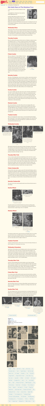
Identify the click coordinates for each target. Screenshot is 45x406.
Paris (34, 382)
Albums (10, 1)
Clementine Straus (12, 371)
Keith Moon (10, 380)
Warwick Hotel (14, 401)
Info (31, 19)
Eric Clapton (17, 373)
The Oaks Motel (23, 396)
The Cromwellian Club (18, 394)
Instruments (30, 1)
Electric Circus (11, 373)
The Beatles (11, 394)
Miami (13, 382)
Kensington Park (17, 380)
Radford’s (14, 387)
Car (32, 368)
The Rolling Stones (31, 396)
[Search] (39, 2)
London (22, 380)
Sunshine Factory (4, 2)
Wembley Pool (21, 401)
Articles (13, 1)
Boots (23, 368)
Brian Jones (28, 368)
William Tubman (28, 401)
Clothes (21, 1)
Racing (10, 387)
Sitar (33, 389)
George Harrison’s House (20, 375)
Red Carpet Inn (20, 387)
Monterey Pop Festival (20, 382)
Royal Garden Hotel (18, 389)
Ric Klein (33, 69)
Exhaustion (23, 373)
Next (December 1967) (32, 315)
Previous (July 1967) (12, 315)
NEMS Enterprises (28, 382)
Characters (17, 1)
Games (26, 1)
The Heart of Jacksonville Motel (14, 396)
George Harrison (11, 375)
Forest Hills (32, 373)
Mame (10, 382)
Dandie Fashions (23, 371)
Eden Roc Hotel (30, 371)
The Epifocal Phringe (26, 394)
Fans (27, 373)
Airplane (10, 368)
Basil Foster (19, 368)
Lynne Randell (31, 380)
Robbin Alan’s (11, 389)
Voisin (10, 401)
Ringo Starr (31, 387)
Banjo (14, 368)
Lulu (26, 380)
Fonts (23, 1)
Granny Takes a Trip (29, 375)
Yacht (33, 401)
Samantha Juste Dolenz (27, 389)
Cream (18, 371)
